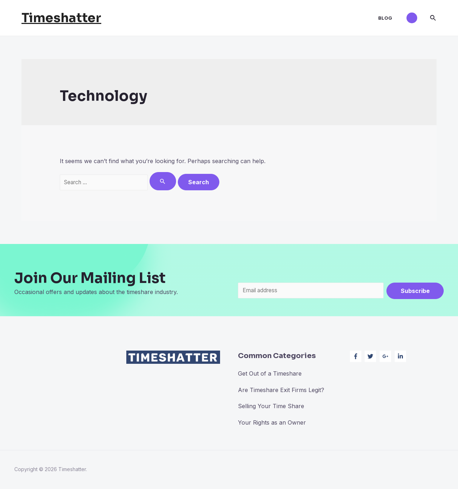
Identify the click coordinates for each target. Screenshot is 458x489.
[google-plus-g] (386, 357)
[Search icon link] (433, 18)
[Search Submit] (168, 181)
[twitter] (371, 357)
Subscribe (415, 290)
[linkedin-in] (401, 357)
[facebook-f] (356, 357)
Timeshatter (61, 18)
